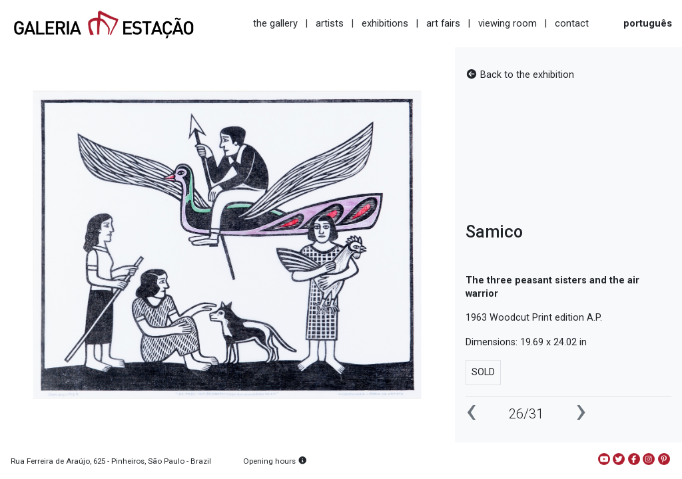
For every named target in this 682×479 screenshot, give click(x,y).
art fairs (443, 23)
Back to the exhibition (520, 74)
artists (330, 23)
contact (572, 23)
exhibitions (385, 23)
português (647, 23)
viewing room (507, 23)
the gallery (275, 23)
